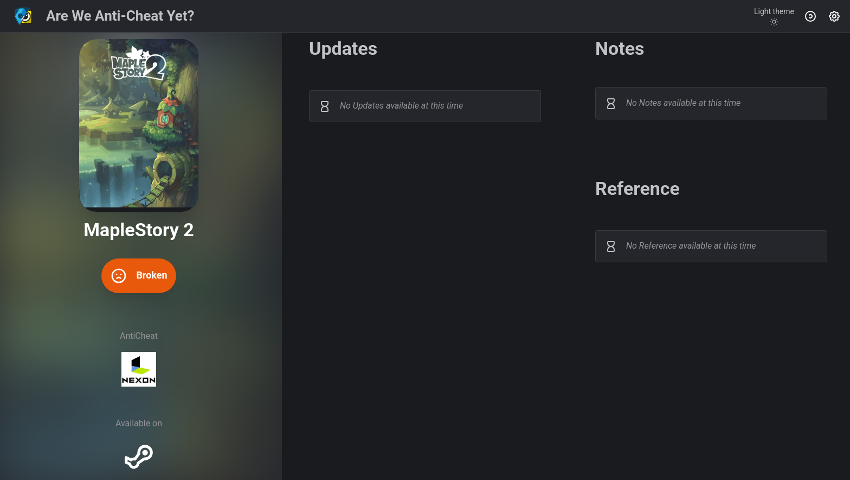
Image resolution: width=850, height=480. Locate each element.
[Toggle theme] (774, 16)
